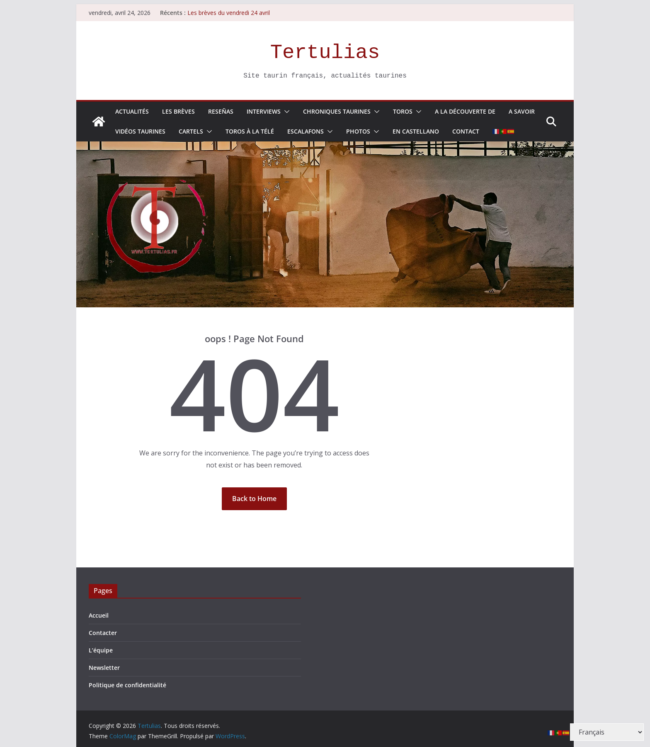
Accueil (99, 615)
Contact (465, 131)
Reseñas (220, 111)
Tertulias (325, 52)
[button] (285, 111)
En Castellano (416, 131)
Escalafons (305, 131)
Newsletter (104, 668)
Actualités (132, 111)
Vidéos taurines (140, 131)
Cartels (191, 131)
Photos (358, 131)
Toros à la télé (250, 131)
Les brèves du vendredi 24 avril (228, 13)
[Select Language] (607, 732)
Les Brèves (178, 111)
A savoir (522, 111)
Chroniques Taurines (337, 111)
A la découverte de (465, 111)
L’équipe (101, 650)
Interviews (264, 111)
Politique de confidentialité (127, 685)
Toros (402, 111)
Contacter (103, 633)
